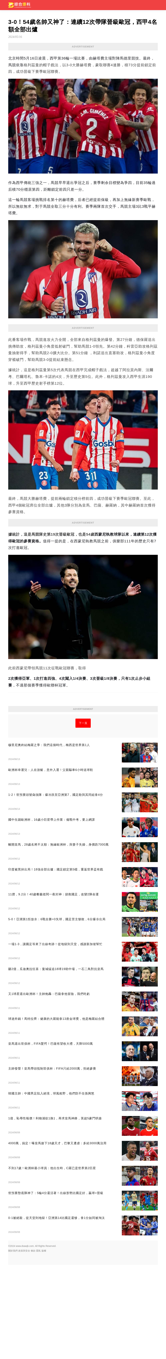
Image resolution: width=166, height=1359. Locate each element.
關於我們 (13, 1345)
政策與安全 (24, 1345)
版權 (44, 1345)
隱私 (38, 1345)
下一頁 (83, 817)
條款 (33, 1345)
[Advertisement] (83, 550)
